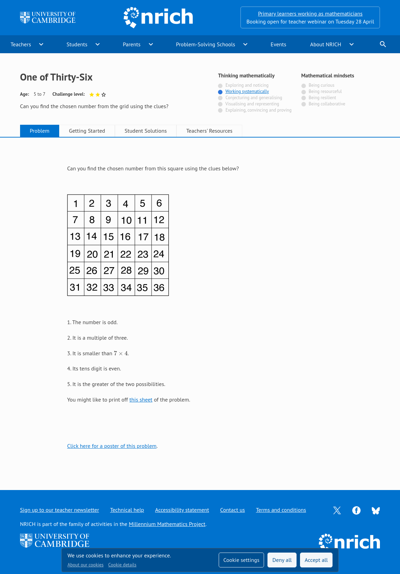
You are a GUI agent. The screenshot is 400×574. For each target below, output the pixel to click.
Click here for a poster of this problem (111, 445)
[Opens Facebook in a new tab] (356, 509)
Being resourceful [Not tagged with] (325, 91)
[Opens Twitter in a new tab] (337, 509)
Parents (131, 44)
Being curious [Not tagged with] (321, 85)
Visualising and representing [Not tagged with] (252, 104)
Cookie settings (241, 559)
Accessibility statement (182, 509)
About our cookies (85, 565)
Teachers (21, 44)
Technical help (127, 509)
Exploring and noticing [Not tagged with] (247, 85)
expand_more (41, 44)
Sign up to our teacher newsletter (59, 509)
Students (76, 44)
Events (278, 44)
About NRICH (325, 44)
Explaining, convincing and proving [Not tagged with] (259, 110)
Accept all (316, 559)
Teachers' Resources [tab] (209, 130)
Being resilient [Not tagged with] (322, 98)
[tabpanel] (200, 307)
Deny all (282, 559)
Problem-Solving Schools (205, 44)
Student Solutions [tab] (146, 130)
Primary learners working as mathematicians (310, 13)
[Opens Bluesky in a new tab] (376, 510)
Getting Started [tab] (87, 130)
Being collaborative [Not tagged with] (327, 104)
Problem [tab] (39, 130)
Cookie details (122, 565)
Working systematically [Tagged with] (247, 91)
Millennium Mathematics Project (167, 523)
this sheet (140, 399)
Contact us (232, 509)
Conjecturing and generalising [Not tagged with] (254, 98)
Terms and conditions (281, 509)
